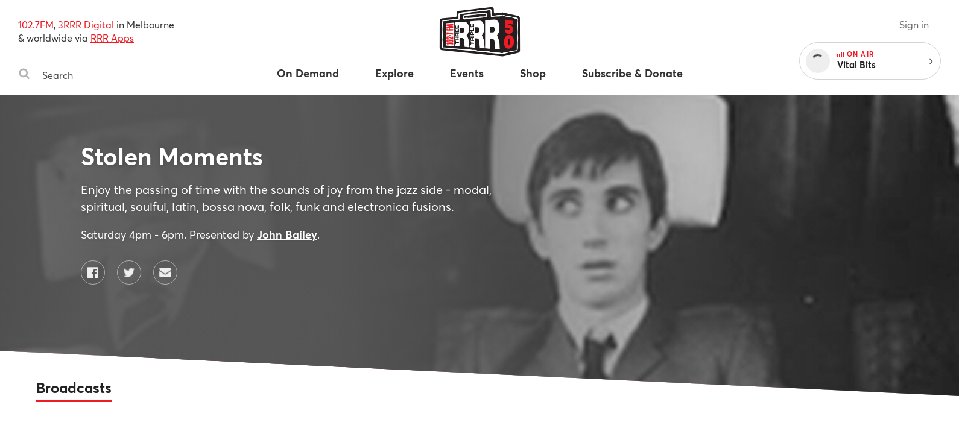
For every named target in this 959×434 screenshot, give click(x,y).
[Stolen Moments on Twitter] (129, 272)
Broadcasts (74, 387)
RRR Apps (112, 37)
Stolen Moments (172, 156)
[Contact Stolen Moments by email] (165, 272)
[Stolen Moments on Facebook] (93, 272)
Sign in (914, 24)
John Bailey (287, 234)
